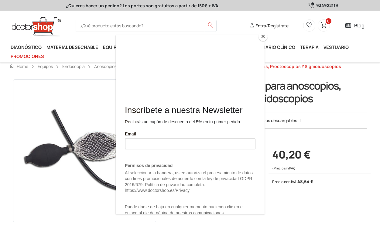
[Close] (263, 36)
